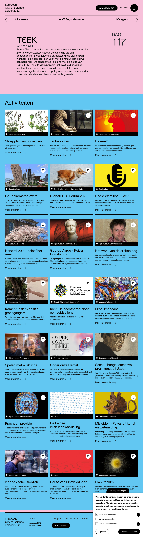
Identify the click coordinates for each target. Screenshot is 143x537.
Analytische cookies (107, 519)
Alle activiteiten (106, 8)
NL (121, 8)
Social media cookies (108, 524)
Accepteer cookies (129, 532)
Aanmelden (60, 526)
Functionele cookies (107, 515)
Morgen (127, 20)
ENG (126, 8)
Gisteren (16, 20)
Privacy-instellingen (118, 491)
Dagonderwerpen (72, 19)
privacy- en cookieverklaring (114, 509)
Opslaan (102, 532)
